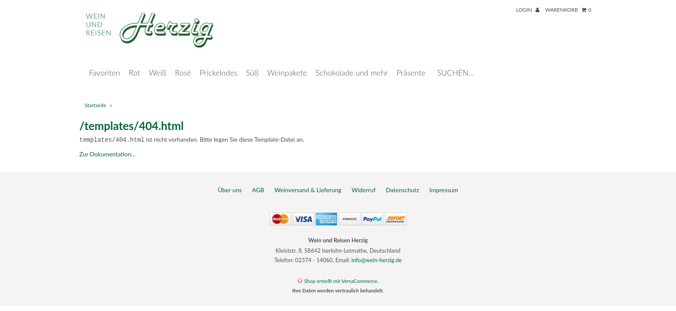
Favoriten (104, 64)
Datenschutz (402, 180)
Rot (134, 64)
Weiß (157, 64)
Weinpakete (287, 64)
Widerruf (363, 180)
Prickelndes (218, 64)
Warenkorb (568, 9)
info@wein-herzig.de (376, 251)
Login (527, 9)
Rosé (183, 64)
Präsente (411, 64)
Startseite (95, 96)
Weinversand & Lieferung (308, 180)
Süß (252, 64)
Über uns (229, 180)
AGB (258, 180)
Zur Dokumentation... (107, 145)
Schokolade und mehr (352, 64)
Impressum (443, 180)
